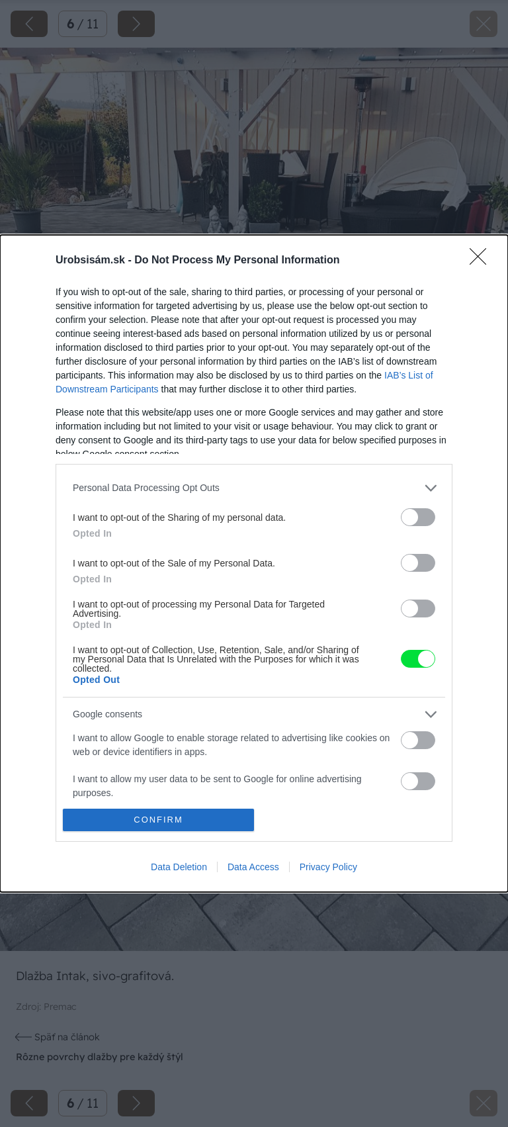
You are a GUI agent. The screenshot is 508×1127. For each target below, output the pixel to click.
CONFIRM (158, 820)
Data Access (253, 867)
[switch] (418, 517)
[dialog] (254, 564)
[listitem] (254, 488)
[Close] (482, 260)
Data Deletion (179, 867)
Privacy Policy (328, 867)
